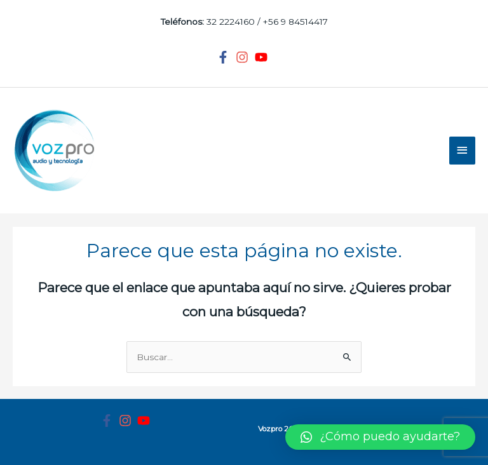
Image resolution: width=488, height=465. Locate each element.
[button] (380, 437)
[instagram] (244, 57)
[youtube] (263, 57)
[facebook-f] (225, 57)
